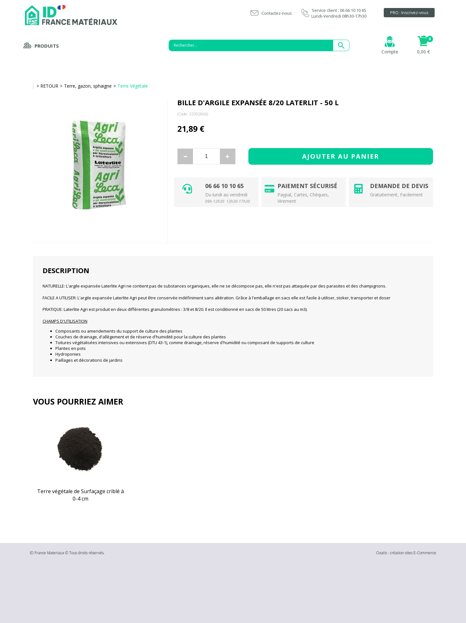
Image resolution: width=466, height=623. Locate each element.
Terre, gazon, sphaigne (88, 86)
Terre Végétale (132, 86)
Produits (47, 46)
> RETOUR (47, 86)
